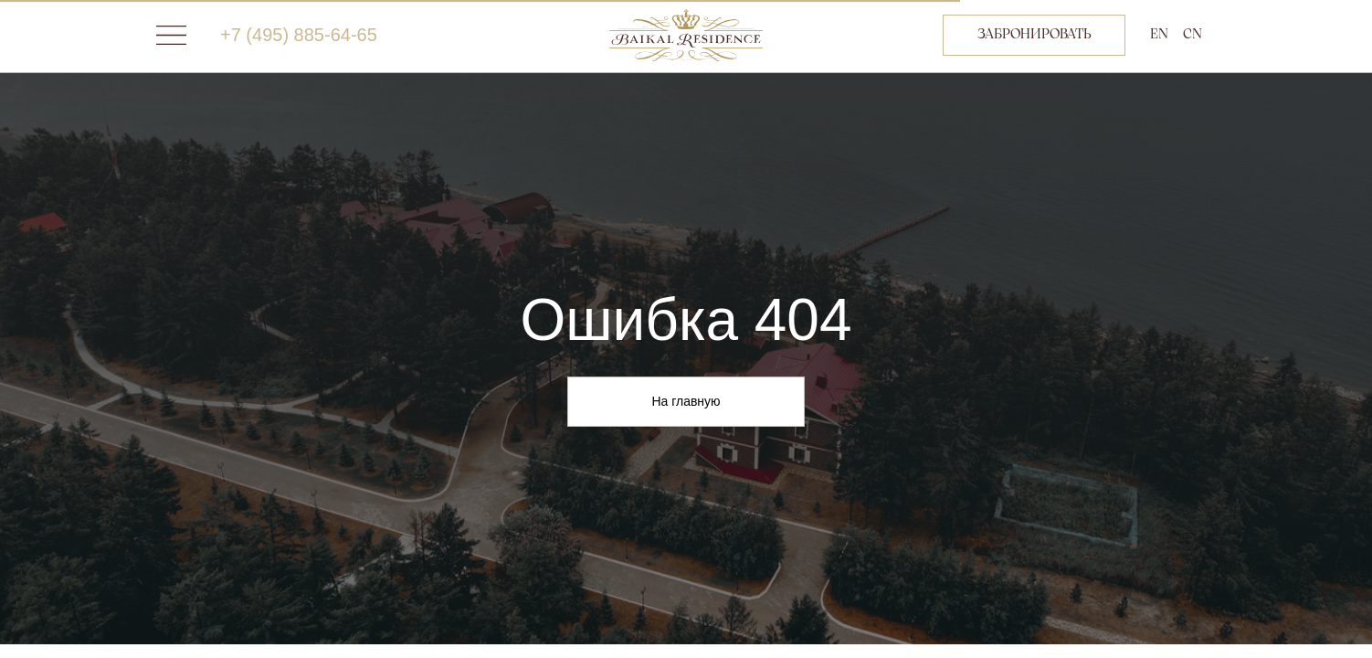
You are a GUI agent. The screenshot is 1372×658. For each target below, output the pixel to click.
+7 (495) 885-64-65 (298, 35)
